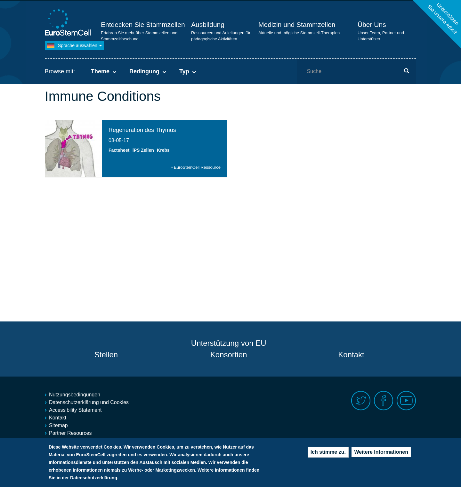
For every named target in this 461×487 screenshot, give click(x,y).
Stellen (106, 354)
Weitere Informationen (381, 454)
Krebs (163, 150)
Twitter (361, 400)
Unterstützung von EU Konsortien (228, 349)
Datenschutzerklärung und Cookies (89, 402)
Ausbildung (207, 24)
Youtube (406, 400)
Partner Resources (70, 433)
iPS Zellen (143, 150)
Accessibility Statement (75, 410)
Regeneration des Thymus (142, 130)
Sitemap (58, 425)
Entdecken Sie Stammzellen (143, 24)
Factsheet (119, 150)
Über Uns (372, 24)
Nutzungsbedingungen (74, 394)
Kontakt (351, 354)
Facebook (383, 400)
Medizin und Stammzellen (296, 24)
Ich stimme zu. (328, 454)
